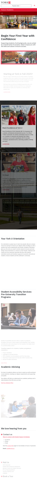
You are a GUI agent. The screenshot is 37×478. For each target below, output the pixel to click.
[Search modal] (34, 5)
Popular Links (15, 5)
